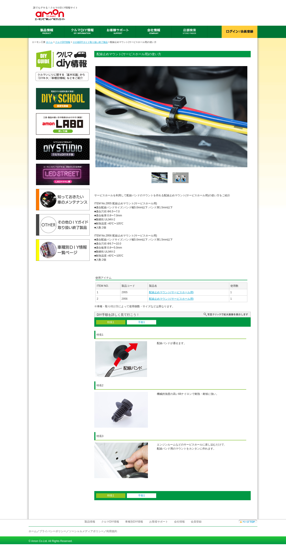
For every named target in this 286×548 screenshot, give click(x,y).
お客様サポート (158, 521)
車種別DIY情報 (134, 521)
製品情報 (89, 521)
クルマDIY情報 (62, 42)
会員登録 (196, 521)
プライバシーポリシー (52, 531)
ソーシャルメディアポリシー (86, 531)
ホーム (49, 42)
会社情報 (179, 521)
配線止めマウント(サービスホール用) (171, 292)
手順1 (141, 322)
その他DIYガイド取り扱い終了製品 (90, 42)
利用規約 (111, 531)
